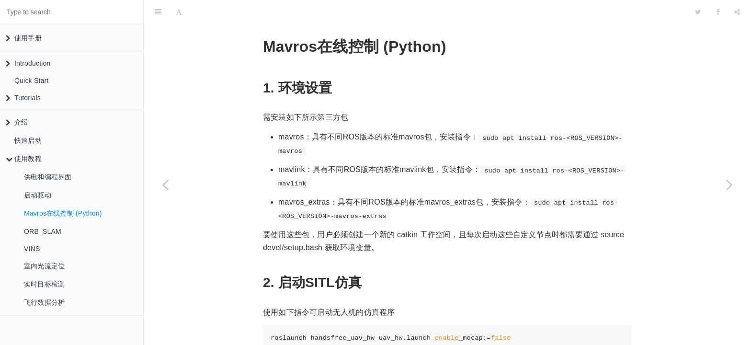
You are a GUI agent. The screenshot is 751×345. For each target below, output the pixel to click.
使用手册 (24, 38)
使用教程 (24, 158)
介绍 (17, 122)
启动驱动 (37, 195)
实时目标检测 (44, 284)
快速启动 (28, 140)
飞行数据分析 (44, 302)
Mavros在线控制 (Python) (63, 213)
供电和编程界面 (47, 177)
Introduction (28, 63)
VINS (32, 249)
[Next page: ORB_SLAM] (729, 184)
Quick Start (31, 80)
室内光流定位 (44, 266)
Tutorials (23, 98)
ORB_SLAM (42, 231)
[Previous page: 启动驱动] (165, 184)
